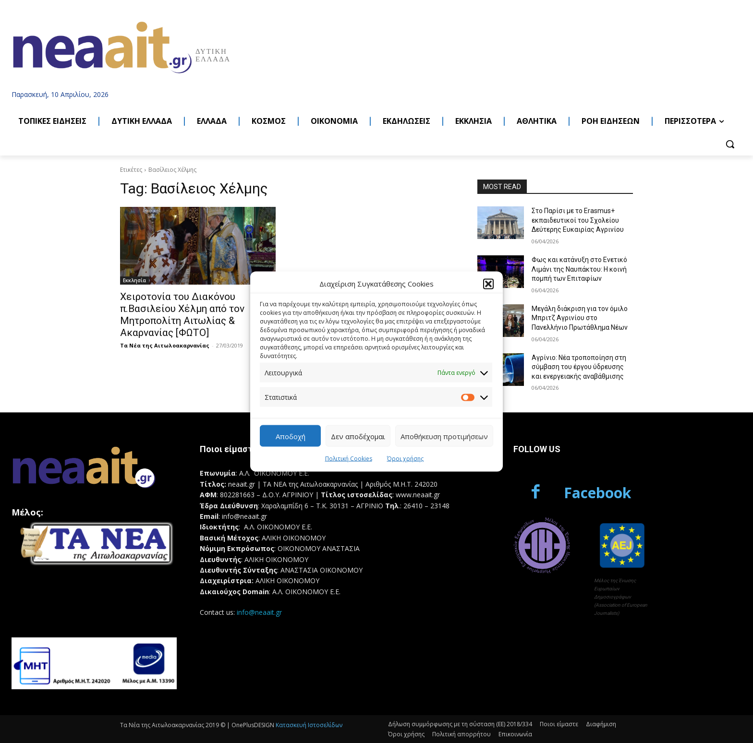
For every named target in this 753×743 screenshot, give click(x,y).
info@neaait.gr (259, 612)
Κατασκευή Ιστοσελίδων (309, 725)
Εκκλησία (134, 280)
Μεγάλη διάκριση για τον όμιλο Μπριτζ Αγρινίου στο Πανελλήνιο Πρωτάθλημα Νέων (580, 318)
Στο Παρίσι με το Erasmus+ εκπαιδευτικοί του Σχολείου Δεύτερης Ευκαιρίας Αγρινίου (578, 220)
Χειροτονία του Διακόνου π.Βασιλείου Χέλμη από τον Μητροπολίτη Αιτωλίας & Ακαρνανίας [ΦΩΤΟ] (182, 314)
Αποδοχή (290, 436)
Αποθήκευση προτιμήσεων (444, 436)
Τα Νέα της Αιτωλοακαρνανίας (164, 345)
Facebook (597, 493)
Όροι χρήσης (405, 459)
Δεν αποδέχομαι (358, 436)
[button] (488, 283)
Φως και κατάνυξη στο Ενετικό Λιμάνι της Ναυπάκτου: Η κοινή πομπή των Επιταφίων (579, 269)
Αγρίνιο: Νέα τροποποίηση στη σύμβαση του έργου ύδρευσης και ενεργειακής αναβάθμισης (579, 367)
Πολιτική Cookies (348, 459)
